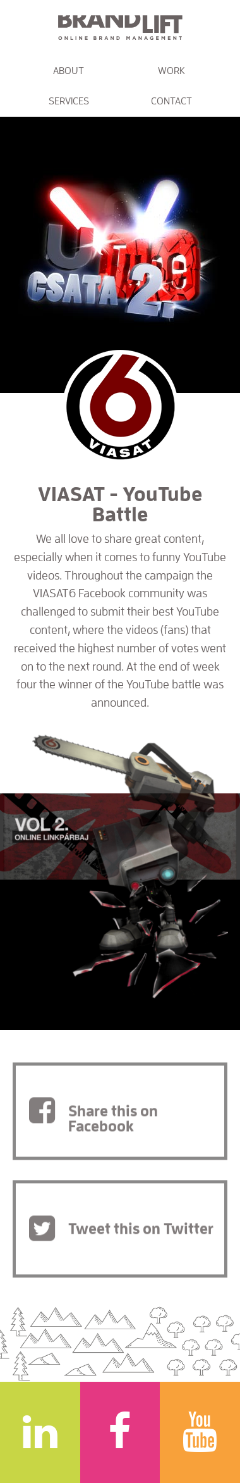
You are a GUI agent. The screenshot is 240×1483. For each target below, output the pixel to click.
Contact (171, 101)
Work (171, 71)
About (68, 71)
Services (69, 101)
